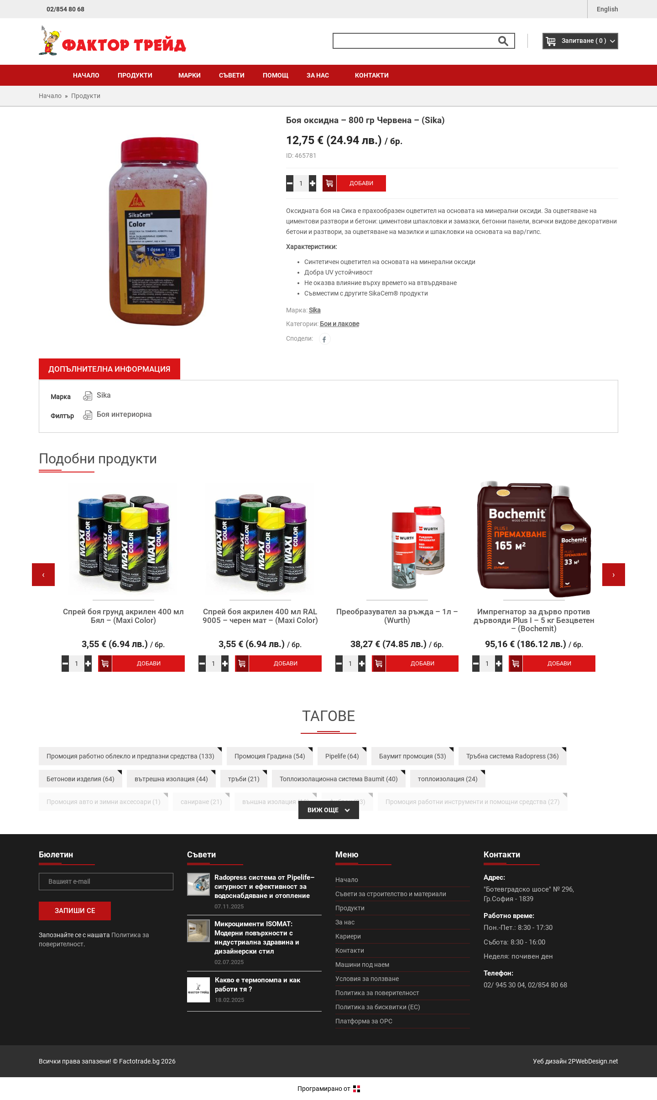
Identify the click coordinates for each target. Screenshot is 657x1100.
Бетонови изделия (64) (81, 779)
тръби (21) (244, 779)
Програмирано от (328, 1088)
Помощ (275, 75)
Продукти (139, 75)
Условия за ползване (367, 978)
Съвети (232, 75)
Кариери (348, 936)
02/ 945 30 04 (504, 985)
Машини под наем (362, 964)
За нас (322, 75)
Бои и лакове (339, 323)
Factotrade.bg (139, 1061)
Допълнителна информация (109, 369)
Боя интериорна (124, 414)
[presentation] (43, 574)
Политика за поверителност (377, 992)
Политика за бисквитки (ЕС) (377, 1007)
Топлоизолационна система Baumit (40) (339, 779)
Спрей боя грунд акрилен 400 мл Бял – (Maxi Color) (123, 615)
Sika (315, 310)
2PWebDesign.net (593, 1061)
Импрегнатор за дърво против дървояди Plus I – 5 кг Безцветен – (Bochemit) (534, 620)
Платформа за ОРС (363, 1021)
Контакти (372, 75)
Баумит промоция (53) (412, 756)
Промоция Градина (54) (270, 756)
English (607, 9)
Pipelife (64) (342, 756)
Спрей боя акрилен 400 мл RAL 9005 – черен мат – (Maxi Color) (260, 615)
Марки (189, 75)
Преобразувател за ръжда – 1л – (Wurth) (397, 615)
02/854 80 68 (65, 9)
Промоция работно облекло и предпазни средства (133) (130, 756)
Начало (86, 75)
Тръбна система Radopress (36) (512, 756)
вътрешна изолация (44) (171, 779)
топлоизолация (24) (448, 779)
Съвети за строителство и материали (390, 894)
